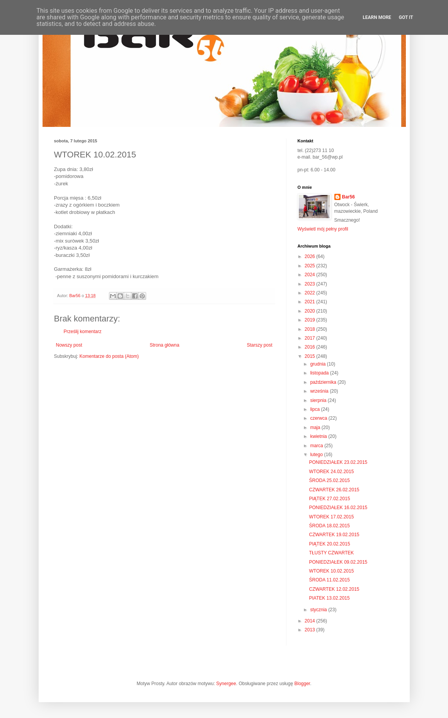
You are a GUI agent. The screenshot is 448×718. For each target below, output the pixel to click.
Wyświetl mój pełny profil (323, 229)
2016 (310, 347)
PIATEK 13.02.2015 (329, 598)
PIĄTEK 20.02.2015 (329, 544)
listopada (320, 373)
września (320, 391)
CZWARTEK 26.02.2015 (334, 489)
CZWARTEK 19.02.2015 (334, 534)
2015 (310, 356)
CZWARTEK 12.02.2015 (334, 589)
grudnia (318, 364)
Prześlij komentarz (83, 331)
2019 (310, 320)
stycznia (319, 609)
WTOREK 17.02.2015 (331, 517)
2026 (310, 256)
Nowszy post (69, 345)
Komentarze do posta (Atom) (109, 356)
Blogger (302, 683)
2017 (310, 338)
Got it (406, 17)
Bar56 (348, 197)
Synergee (226, 683)
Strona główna (164, 345)
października (323, 382)
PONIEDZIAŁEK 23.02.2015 (338, 462)
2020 (310, 311)
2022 (310, 293)
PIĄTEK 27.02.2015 (329, 498)
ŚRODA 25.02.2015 (329, 480)
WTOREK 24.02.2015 (331, 471)
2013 (310, 630)
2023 (310, 284)
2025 (310, 265)
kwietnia (319, 436)
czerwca (319, 418)
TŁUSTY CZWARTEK (331, 553)
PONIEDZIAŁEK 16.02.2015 (338, 507)
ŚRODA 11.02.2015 (329, 580)
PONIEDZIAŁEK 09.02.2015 (338, 562)
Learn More (377, 17)
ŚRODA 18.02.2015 (329, 525)
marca (317, 445)
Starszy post (259, 345)
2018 (310, 329)
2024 (310, 274)
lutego (317, 454)
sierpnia (318, 400)
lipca (315, 409)
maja (315, 427)
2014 (310, 621)
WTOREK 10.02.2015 (331, 571)
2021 (310, 301)
